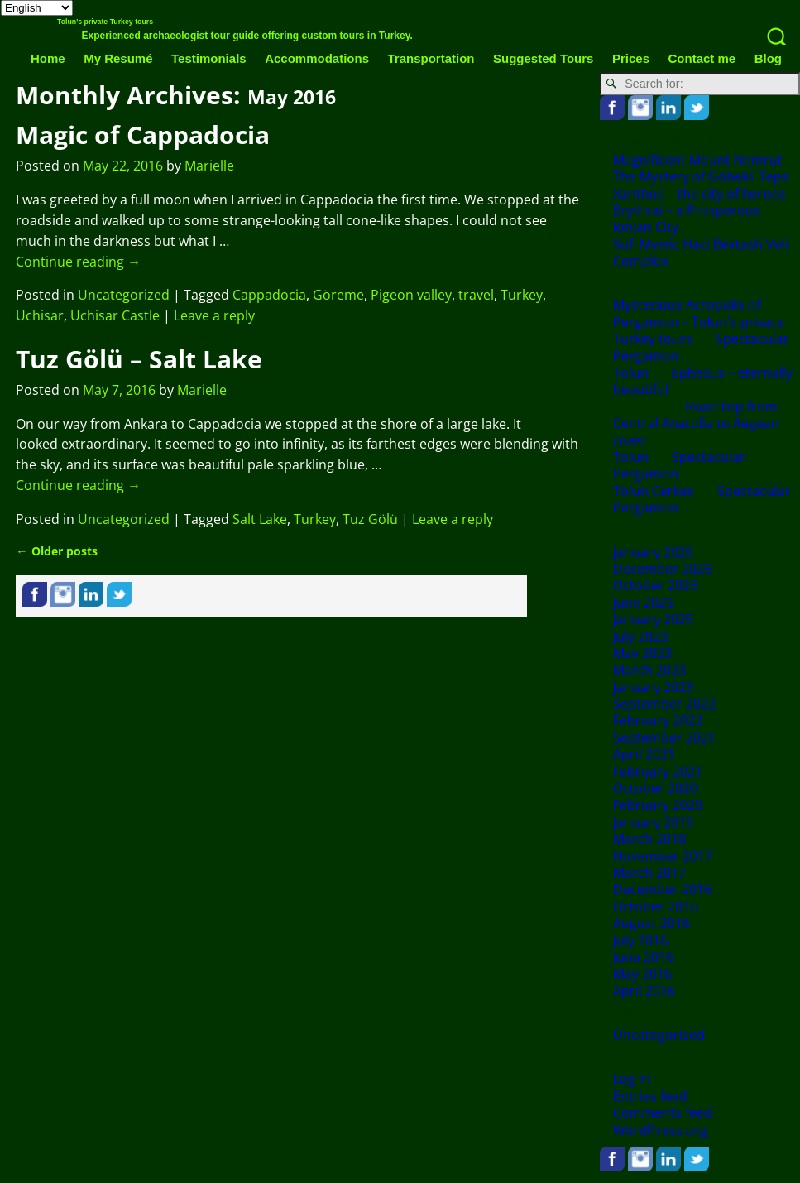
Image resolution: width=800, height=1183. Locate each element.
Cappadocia (269, 295)
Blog (768, 58)
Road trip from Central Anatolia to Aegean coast (696, 423)
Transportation (431, 58)
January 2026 (653, 552)
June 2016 (643, 957)
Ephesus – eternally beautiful (703, 380)
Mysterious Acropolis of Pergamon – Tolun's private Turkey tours (698, 322)
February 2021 (657, 771)
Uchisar (40, 315)
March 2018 (649, 839)
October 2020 (655, 788)
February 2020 (657, 805)
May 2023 (642, 653)
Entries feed (650, 1096)
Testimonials (209, 58)
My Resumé (118, 58)
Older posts (56, 551)
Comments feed (662, 1113)
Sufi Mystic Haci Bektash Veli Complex (700, 252)
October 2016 (655, 906)
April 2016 (644, 991)
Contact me (701, 58)
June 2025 (643, 603)
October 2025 (655, 585)
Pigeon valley (411, 295)
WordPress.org (660, 1130)
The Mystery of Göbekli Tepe (701, 176)
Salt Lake (259, 519)
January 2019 (653, 822)
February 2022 (657, 720)
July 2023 (640, 637)
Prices (630, 58)
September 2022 (664, 704)
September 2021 (664, 738)
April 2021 (644, 754)
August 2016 (651, 923)
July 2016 (640, 940)
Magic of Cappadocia (143, 134)
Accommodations (317, 58)
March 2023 (649, 670)
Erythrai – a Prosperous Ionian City (686, 218)
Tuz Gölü (370, 519)
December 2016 (662, 889)
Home (48, 58)
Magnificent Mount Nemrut (698, 160)
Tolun (631, 372)
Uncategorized (124, 295)
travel (476, 295)
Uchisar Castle (115, 315)
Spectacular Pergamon (679, 465)
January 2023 (653, 687)
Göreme (338, 295)
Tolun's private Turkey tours (105, 21)
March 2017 (649, 872)
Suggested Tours (543, 58)
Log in (631, 1079)
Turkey (522, 295)
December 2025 (662, 569)
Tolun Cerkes (653, 491)
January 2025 (653, 619)
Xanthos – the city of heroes (699, 194)
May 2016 (642, 973)
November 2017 (662, 856)
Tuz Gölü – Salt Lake (139, 359)
